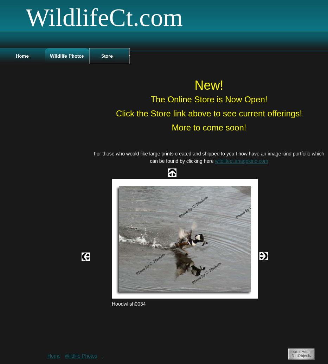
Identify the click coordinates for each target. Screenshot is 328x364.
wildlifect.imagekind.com (241, 161)
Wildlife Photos (81, 356)
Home (53, 356)
